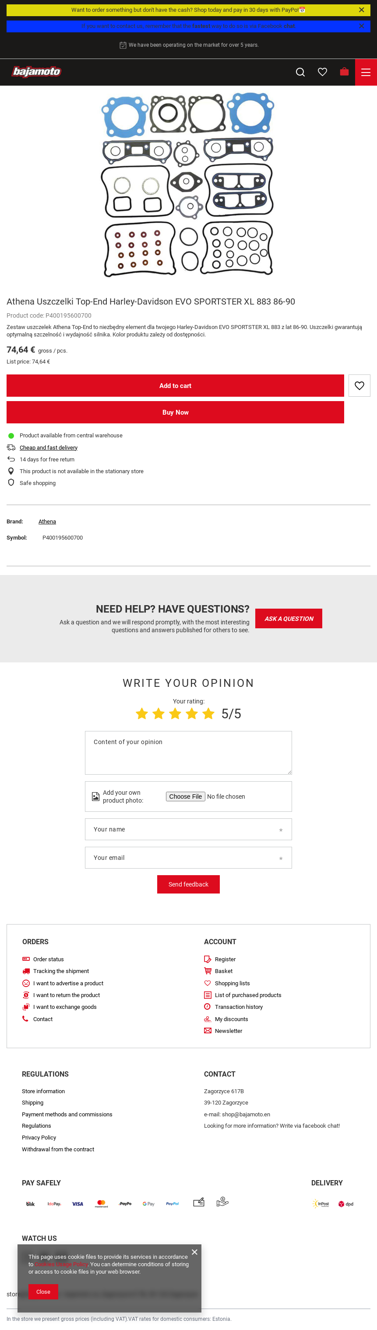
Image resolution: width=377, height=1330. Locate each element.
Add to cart (175, 386)
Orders (35, 942)
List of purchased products (248, 995)
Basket (224, 971)
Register (225, 959)
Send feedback (188, 884)
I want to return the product (66, 995)
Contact (43, 1019)
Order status (48, 959)
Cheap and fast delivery (49, 447)
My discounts (231, 1019)
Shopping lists (232, 983)
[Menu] (366, 72)
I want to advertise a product (68, 983)
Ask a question (288, 618)
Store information (43, 1091)
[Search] (300, 72)
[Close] (361, 10)
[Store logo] (36, 72)
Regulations (36, 1125)
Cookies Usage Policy (61, 1264)
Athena (47, 521)
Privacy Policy (39, 1137)
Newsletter (228, 1031)
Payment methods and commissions (67, 1114)
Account (220, 942)
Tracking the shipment (61, 971)
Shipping (32, 1102)
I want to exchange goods (65, 1007)
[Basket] (344, 72)
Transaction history (239, 1007)
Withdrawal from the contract (58, 1149)
